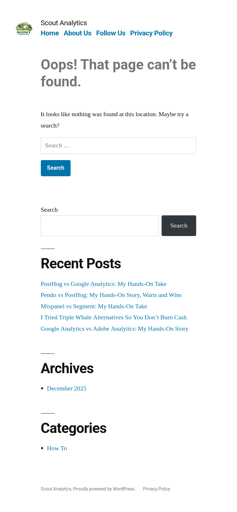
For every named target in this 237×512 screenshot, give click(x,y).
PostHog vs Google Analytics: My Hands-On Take (104, 284)
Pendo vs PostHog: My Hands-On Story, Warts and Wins (111, 295)
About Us (78, 33)
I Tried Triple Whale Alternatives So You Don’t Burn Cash (114, 317)
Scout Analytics (64, 23)
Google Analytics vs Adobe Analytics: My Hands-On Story (115, 329)
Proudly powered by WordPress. (105, 489)
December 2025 (66, 388)
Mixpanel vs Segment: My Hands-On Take (94, 306)
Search (49, 210)
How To (57, 448)
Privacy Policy (151, 33)
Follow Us (110, 33)
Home (50, 33)
